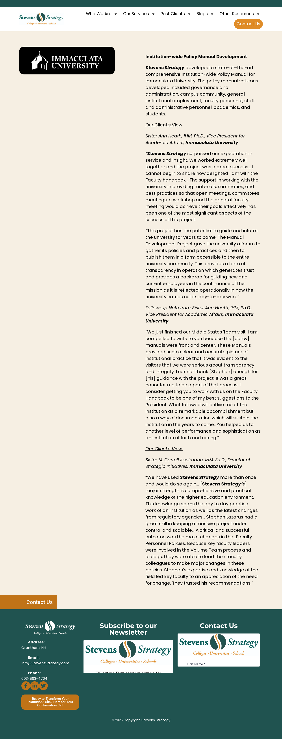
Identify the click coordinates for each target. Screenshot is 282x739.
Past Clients (176, 14)
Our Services (139, 14)
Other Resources (239, 14)
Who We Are (102, 14)
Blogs (205, 14)
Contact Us (248, 24)
